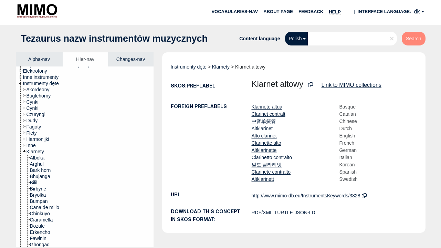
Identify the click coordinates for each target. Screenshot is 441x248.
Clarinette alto (266, 143)
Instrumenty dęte (189, 67)
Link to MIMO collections (351, 85)
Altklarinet (262, 128)
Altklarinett (263, 179)
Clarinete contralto (271, 172)
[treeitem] (38, 71)
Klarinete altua (267, 107)
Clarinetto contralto (272, 157)
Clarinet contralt (268, 114)
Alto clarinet (264, 135)
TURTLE (283, 212)
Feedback (310, 11)
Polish (295, 38)
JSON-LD (305, 212)
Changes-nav (130, 59)
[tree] (85, 156)
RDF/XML (262, 212)
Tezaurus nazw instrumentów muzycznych (114, 38)
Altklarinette (264, 150)
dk (417, 11)
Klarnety (221, 67)
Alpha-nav (39, 59)
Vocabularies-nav (234, 11)
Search (413, 38)
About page (278, 11)
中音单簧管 (264, 121)
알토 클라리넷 (267, 164)
